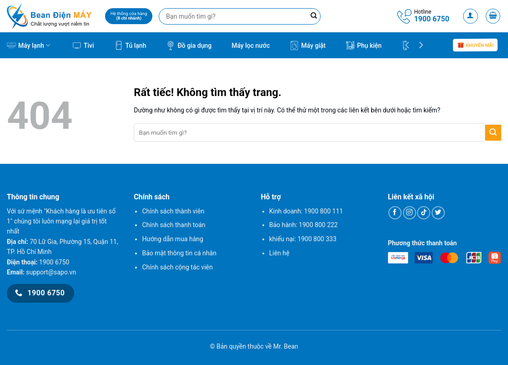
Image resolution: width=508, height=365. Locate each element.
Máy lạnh (28, 45)
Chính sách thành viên (173, 211)
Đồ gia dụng (188, 45)
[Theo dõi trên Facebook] (395, 212)
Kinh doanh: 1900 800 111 (306, 211)
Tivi (83, 45)
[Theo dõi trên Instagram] (409, 212)
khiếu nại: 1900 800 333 (303, 239)
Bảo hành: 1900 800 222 (303, 224)
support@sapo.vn (51, 272)
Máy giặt (308, 45)
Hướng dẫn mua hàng (172, 239)
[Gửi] (493, 133)
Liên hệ (279, 253)
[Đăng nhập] (470, 16)
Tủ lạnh (130, 45)
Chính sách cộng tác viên (177, 267)
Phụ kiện (364, 45)
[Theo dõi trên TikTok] (423, 212)
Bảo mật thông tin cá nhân (179, 253)
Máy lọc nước (250, 45)
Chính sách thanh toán (173, 224)
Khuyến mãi (475, 45)
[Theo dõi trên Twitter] (438, 212)
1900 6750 (431, 19)
